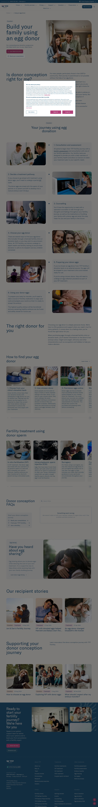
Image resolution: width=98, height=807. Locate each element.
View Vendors (29, 108)
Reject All (55, 112)
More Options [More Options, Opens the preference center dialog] (31, 112)
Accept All (67, 112)
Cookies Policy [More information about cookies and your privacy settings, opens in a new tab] (47, 95)
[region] (49, 99)
